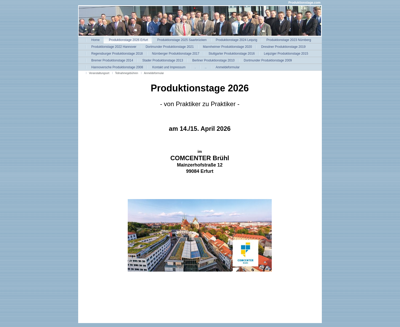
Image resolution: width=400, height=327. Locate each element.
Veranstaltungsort (99, 73)
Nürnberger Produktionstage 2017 (175, 53)
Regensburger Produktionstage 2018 (117, 53)
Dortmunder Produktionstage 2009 (268, 60)
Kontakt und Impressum (168, 67)
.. (206, 67)
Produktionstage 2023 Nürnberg (288, 40)
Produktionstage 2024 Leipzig (236, 40)
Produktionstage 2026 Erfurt (128, 40)
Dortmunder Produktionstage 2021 (170, 47)
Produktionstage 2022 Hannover (113, 47)
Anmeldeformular (227, 67)
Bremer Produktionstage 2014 (112, 60)
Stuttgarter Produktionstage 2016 (232, 53)
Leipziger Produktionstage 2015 (286, 53)
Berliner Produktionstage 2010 (213, 60)
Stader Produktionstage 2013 (162, 60)
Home (95, 40)
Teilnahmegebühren (126, 73)
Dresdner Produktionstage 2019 (283, 47)
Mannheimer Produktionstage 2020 (227, 47)
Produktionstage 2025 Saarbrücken (181, 40)
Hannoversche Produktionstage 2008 (117, 67)
